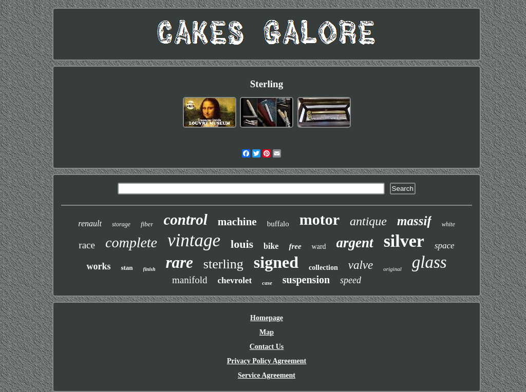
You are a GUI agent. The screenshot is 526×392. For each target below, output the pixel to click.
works (98, 266)
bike (271, 246)
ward (319, 246)
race (87, 245)
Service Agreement (266, 375)
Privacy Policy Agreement (266, 361)
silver (404, 240)
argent (354, 242)
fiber (147, 224)
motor (319, 219)
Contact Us (267, 346)
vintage (193, 240)
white (448, 224)
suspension (306, 279)
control (185, 219)
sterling (223, 264)
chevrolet (235, 280)
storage (121, 224)
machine (237, 221)
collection (323, 267)
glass (429, 262)
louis (242, 244)
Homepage (266, 318)
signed (276, 262)
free (295, 246)
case (267, 283)
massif (414, 221)
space (445, 245)
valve (360, 265)
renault (90, 223)
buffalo (278, 224)
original (392, 269)
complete (131, 242)
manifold (190, 280)
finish (149, 269)
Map (266, 332)
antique (368, 221)
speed (350, 280)
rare (179, 262)
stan (127, 267)
